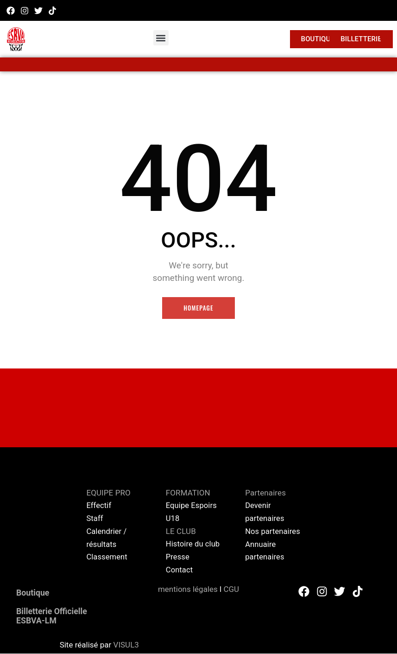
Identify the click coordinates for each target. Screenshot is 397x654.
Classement (107, 557)
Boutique (36, 592)
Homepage (198, 308)
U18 (173, 519)
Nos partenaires (273, 531)
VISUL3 (126, 645)
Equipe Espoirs (192, 506)
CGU (231, 589)
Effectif (100, 506)
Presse (178, 557)
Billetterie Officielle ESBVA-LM (58, 616)
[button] (161, 37)
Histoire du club (193, 544)
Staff (94, 519)
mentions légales (188, 589)
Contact (180, 570)
